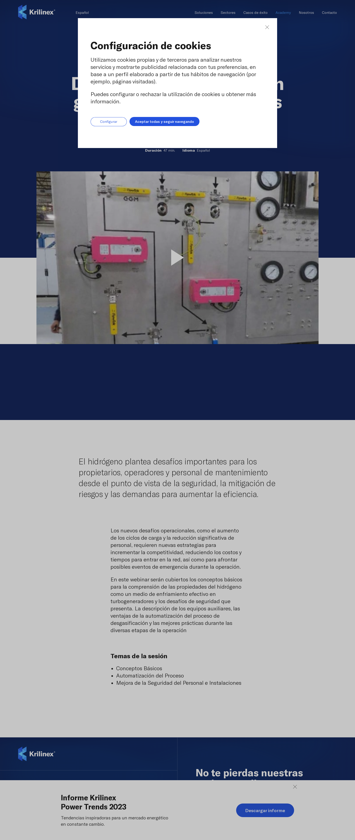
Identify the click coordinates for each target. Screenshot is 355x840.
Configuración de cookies (151, 45)
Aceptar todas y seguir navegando (164, 121)
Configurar (108, 121)
